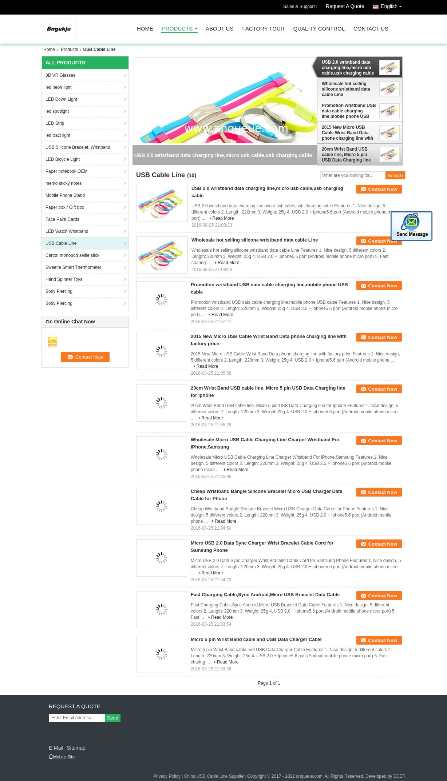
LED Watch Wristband (67, 231)
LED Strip (55, 123)
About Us (219, 29)
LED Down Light (61, 99)
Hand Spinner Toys (64, 279)
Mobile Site (62, 757)
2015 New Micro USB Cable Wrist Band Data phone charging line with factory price (347, 133)
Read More (223, 218)
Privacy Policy (167, 776)
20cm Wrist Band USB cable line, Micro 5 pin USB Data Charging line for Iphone (346, 155)
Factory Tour (263, 29)
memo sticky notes (64, 183)
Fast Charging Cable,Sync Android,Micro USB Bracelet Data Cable (265, 594)
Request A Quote (345, 6)
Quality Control (319, 29)
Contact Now (382, 189)
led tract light (58, 135)
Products (177, 29)
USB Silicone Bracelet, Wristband (78, 147)
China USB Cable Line (206, 776)
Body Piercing (59, 291)
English (393, 5)
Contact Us (370, 29)
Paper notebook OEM (66, 171)
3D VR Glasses (60, 75)
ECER (399, 776)
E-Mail (56, 748)
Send (112, 718)
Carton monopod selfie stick (72, 255)
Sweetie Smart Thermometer (73, 267)
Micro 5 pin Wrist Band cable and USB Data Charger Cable (256, 639)
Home (145, 29)
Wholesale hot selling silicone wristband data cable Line (346, 89)
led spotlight (57, 111)
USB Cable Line (61, 243)
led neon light (58, 87)
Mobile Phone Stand (65, 195)
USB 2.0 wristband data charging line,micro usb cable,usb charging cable (348, 68)
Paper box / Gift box (65, 207)
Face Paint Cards (62, 219)
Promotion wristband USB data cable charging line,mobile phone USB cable (349, 111)
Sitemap (76, 748)
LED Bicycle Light (63, 159)
